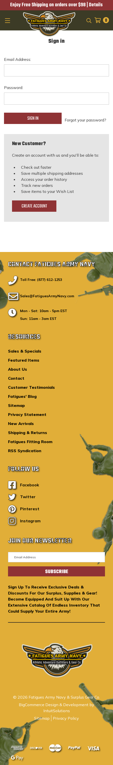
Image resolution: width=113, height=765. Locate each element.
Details (96, 5)
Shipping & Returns (27, 432)
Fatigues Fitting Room (30, 441)
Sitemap (16, 405)
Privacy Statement (27, 414)
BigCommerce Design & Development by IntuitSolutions (56, 707)
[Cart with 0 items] (100, 20)
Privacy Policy (66, 718)
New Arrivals (21, 423)
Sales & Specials (24, 351)
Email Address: (17, 59)
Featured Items (23, 360)
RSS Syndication (24, 450)
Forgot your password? (85, 119)
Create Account (34, 206)
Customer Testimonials (31, 387)
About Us (17, 369)
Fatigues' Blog (22, 396)
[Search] (88, 20)
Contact (16, 378)
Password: (13, 87)
